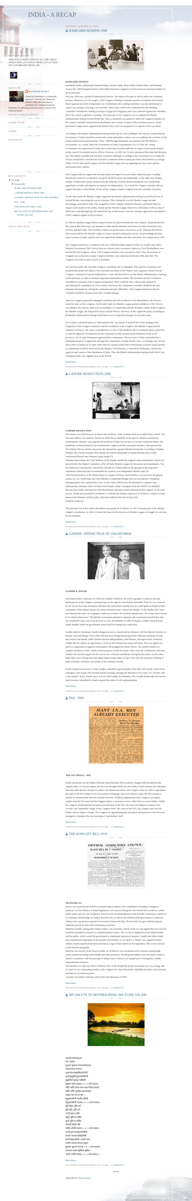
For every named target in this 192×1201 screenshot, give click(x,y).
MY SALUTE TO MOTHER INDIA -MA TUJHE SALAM (107, 995)
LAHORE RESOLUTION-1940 (90, 374)
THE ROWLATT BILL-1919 (88, 834)
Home (116, 1171)
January (18, 184)
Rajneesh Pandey (39, 91)
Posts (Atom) (84, 1178)
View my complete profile (24, 115)
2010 (14, 180)
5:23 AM (104, 527)
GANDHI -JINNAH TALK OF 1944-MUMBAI (100, 533)
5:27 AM (104, 367)
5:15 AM (104, 691)
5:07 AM (104, 827)
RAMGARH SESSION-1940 (88, 30)
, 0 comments (116, 367)
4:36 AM (104, 988)
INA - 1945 (76, 698)
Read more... (71, 361)
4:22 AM (104, 1165)
